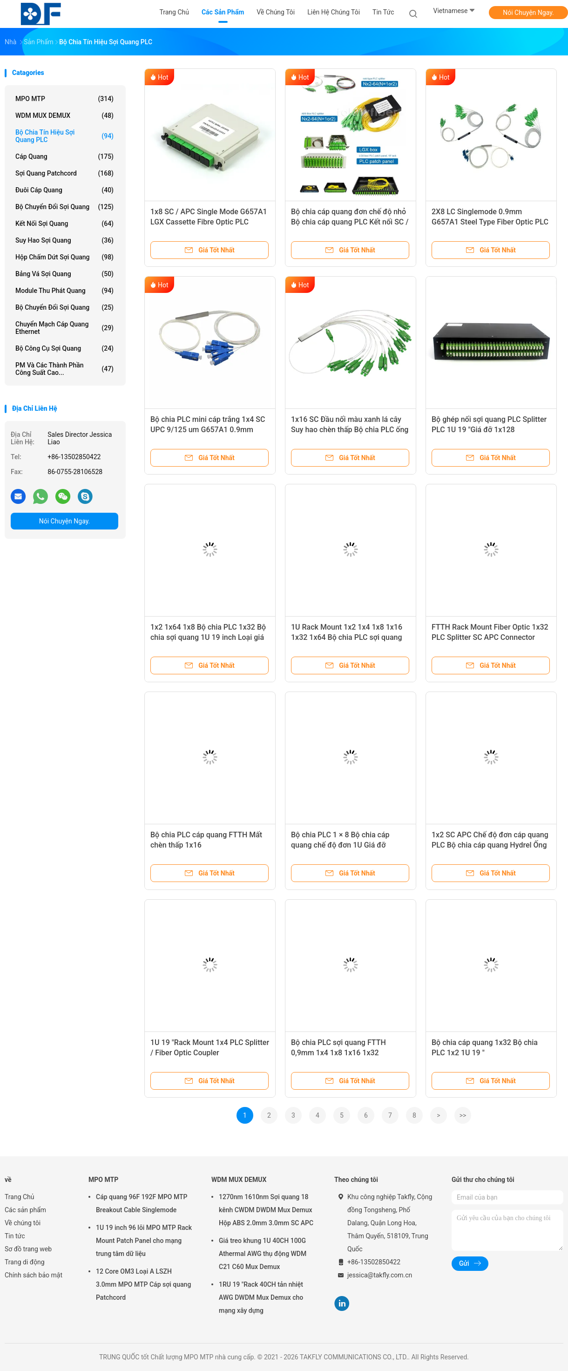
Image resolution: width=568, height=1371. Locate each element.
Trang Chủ (19, 1197)
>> (463, 1115)
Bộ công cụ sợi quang (64, 348)
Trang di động (25, 1262)
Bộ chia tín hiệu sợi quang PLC (64, 136)
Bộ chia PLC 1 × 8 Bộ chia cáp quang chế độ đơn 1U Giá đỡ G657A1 (340, 845)
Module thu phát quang (64, 290)
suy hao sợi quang (64, 240)
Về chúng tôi (23, 1223)
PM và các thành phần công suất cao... (64, 368)
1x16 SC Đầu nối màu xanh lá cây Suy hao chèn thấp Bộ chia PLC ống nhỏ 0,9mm (349, 429)
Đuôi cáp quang (64, 190)
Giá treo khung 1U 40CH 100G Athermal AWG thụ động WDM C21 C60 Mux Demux (262, 1253)
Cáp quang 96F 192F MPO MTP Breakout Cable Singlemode (141, 1203)
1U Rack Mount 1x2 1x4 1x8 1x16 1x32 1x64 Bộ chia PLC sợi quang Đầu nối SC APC (346, 637)
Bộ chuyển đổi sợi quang (64, 307)
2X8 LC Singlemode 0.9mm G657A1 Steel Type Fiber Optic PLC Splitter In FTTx (490, 222)
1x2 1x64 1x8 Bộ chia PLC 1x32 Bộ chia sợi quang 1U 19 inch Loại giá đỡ (208, 637)
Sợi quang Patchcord (64, 173)
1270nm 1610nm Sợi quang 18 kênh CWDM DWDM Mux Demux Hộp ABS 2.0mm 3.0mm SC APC (266, 1210)
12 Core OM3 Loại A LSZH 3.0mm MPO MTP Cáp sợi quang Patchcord (143, 1284)
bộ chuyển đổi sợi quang (64, 206)
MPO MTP (64, 98)
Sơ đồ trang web (28, 1249)
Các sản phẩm (25, 1210)
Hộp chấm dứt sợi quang (64, 257)
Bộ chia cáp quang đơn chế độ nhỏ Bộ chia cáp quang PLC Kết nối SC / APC (350, 222)
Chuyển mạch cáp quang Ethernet (64, 327)
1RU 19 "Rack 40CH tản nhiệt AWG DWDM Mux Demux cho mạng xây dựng (261, 1297)
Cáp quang (64, 156)
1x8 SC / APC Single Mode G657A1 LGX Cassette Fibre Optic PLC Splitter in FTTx (208, 222)
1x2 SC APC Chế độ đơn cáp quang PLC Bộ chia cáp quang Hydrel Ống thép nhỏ (490, 845)
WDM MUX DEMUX (64, 115)
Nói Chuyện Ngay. (528, 12)
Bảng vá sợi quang (64, 273)
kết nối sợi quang (64, 223)
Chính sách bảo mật (33, 1275)
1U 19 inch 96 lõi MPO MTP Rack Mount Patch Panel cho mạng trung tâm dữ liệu (144, 1240)
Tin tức (15, 1236)
